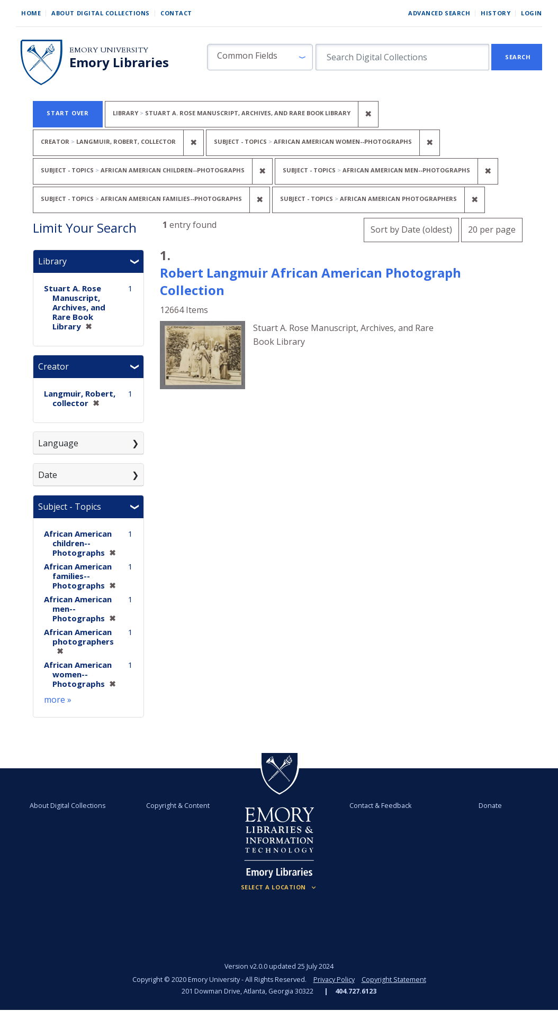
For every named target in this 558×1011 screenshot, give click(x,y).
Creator (53, 366)
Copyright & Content (178, 805)
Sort (411, 229)
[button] (260, 57)
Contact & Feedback (380, 805)
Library (52, 261)
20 (492, 228)
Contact (176, 13)
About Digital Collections (100, 13)
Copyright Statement (394, 979)
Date (47, 475)
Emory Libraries (119, 62)
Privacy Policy (334, 979)
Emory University (108, 50)
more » (57, 699)
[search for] (402, 57)
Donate (489, 805)
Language (58, 443)
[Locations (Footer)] (279, 887)
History (495, 13)
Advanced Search (439, 13)
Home (31, 13)
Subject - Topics (69, 506)
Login (531, 13)
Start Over (68, 113)
